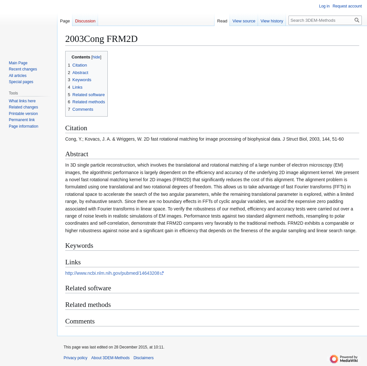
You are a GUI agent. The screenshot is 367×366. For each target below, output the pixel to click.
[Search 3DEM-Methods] (325, 20)
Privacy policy (75, 358)
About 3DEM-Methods (110, 358)
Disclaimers (143, 358)
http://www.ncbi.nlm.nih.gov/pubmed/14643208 (112, 273)
